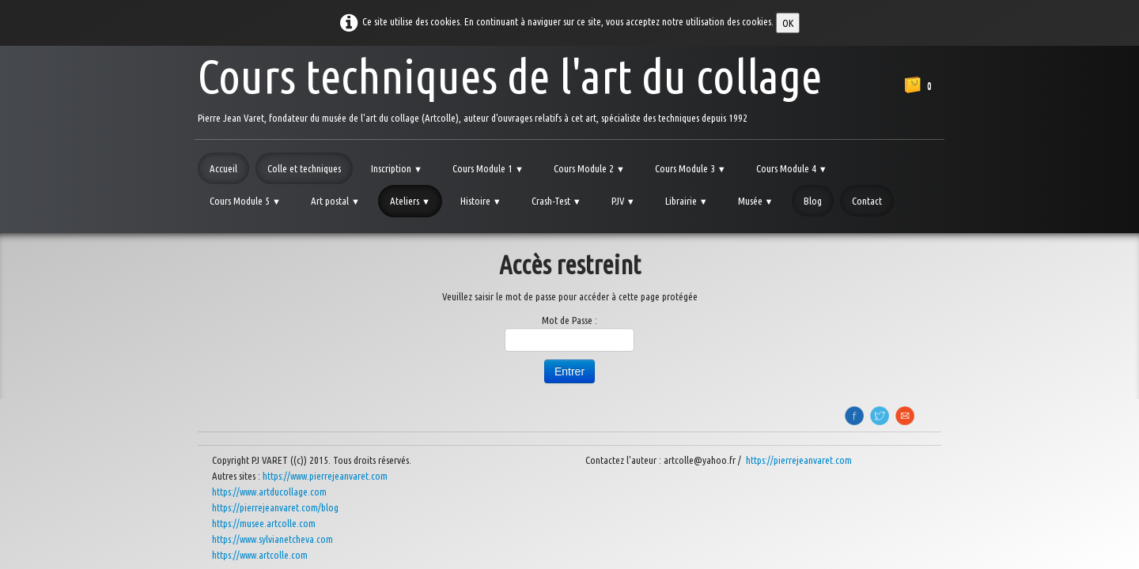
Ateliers (410, 200)
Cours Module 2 (589, 168)
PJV (623, 200)
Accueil (223, 168)
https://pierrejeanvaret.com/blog (275, 507)
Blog (813, 200)
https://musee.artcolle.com (264, 523)
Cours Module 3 (690, 168)
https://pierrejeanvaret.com (800, 459)
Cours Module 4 (791, 168)
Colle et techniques (304, 168)
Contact (867, 200)
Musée (756, 200)
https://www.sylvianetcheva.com (272, 539)
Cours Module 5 (245, 200)
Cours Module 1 (488, 168)
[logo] (510, 86)
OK (787, 22)
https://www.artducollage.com (269, 491)
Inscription (396, 168)
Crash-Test (556, 200)
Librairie (686, 200)
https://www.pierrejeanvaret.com (325, 475)
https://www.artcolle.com (260, 554)
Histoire (480, 200)
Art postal (335, 200)
